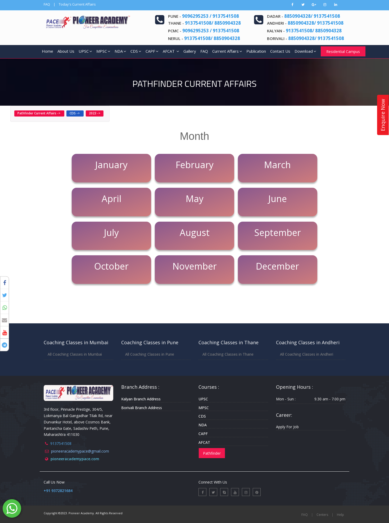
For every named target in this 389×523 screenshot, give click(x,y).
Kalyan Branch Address (141, 398)
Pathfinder (212, 453)
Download (305, 51)
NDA (120, 51)
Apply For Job (287, 426)
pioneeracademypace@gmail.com (80, 451)
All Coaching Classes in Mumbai (75, 354)
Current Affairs (227, 51)
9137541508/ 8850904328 (213, 23)
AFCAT (171, 51)
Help (340, 514)
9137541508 (60, 443)
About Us (65, 51)
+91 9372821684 (58, 490)
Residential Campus (343, 51)
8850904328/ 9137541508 (312, 16)
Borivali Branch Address (141, 407)
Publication (256, 51)
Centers (322, 514)
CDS (135, 51)
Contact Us (280, 51)
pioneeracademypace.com (75, 458)
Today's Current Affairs (77, 4)
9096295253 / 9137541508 (210, 16)
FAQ (47, 4)
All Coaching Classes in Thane (228, 354)
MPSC (103, 51)
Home (47, 51)
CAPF (152, 51)
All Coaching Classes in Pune (149, 354)
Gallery (189, 51)
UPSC (85, 51)
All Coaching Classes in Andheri (306, 354)
